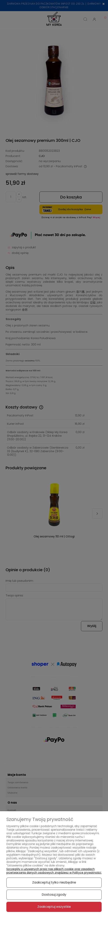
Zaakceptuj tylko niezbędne (54, 882)
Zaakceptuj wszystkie (54, 906)
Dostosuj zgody (54, 894)
